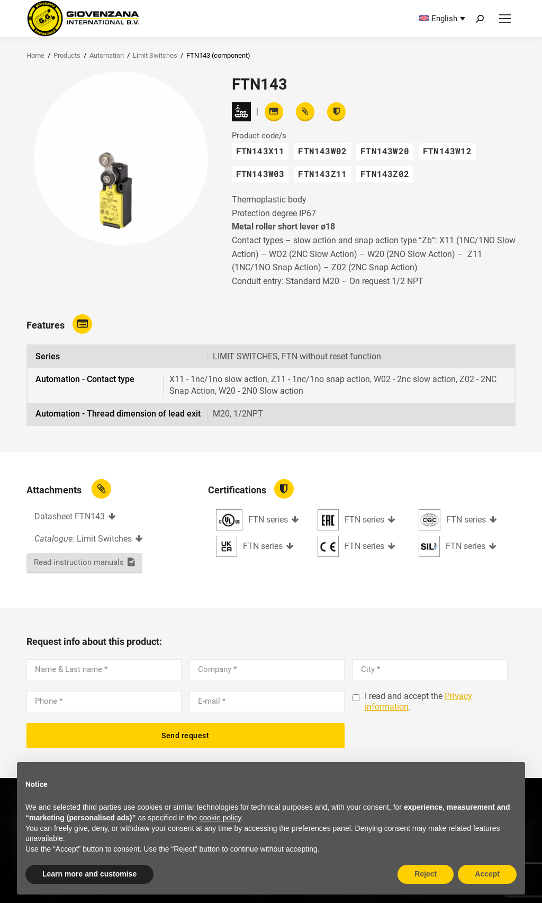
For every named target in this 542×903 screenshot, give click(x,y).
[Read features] (274, 111)
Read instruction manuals (79, 562)
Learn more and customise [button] (89, 874)
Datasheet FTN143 (69, 516)
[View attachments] (305, 111)
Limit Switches (155, 55)
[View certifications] (336, 111)
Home (35, 55)
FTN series (268, 520)
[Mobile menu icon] (505, 18)
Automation (106, 55)
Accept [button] (487, 874)
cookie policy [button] (220, 817)
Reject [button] (425, 874)
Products (66, 55)
